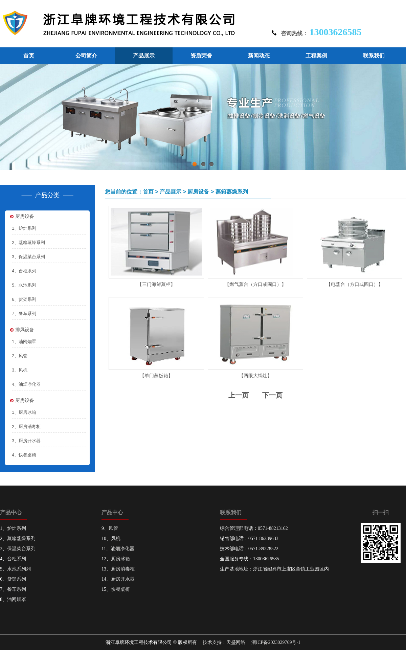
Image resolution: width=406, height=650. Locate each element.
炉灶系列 (16, 528)
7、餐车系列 (24, 313)
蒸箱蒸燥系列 (21, 538)
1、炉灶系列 (24, 228)
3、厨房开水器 (26, 440)
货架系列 (16, 579)
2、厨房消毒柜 (26, 426)
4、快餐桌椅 (24, 454)
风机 (115, 538)
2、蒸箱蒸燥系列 (28, 242)
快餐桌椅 (120, 589)
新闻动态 (259, 56)
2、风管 (19, 355)
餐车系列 (16, 589)
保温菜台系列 (21, 548)
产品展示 (144, 56)
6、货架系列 (24, 299)
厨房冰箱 (120, 558)
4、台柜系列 (24, 270)
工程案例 (316, 56)
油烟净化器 (122, 548)
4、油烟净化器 (26, 384)
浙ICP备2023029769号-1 (275, 642)
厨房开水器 (123, 579)
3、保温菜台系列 (28, 256)
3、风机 (19, 370)
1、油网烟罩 (24, 341)
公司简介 (86, 56)
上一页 (238, 395)
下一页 (272, 395)
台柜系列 (16, 558)
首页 (28, 56)
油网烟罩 (16, 599)
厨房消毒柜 (123, 568)
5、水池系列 (24, 285)
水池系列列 (19, 568)
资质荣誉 (201, 56)
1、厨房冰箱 (24, 412)
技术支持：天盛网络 (224, 642)
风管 (113, 528)
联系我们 (374, 56)
